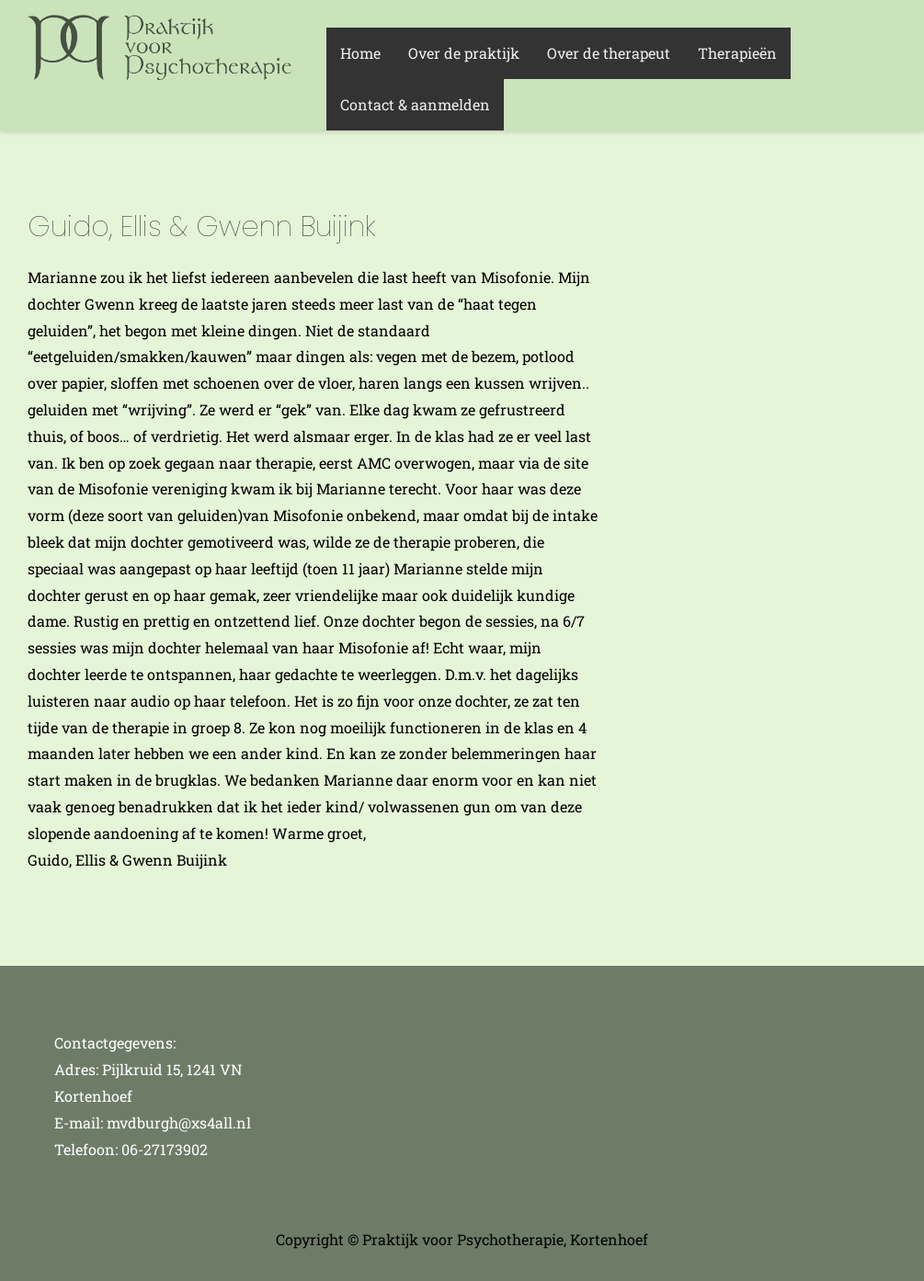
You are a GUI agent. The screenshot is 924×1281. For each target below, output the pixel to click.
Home (360, 52)
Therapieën (737, 52)
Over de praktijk (463, 52)
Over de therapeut (608, 52)
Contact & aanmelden (415, 104)
